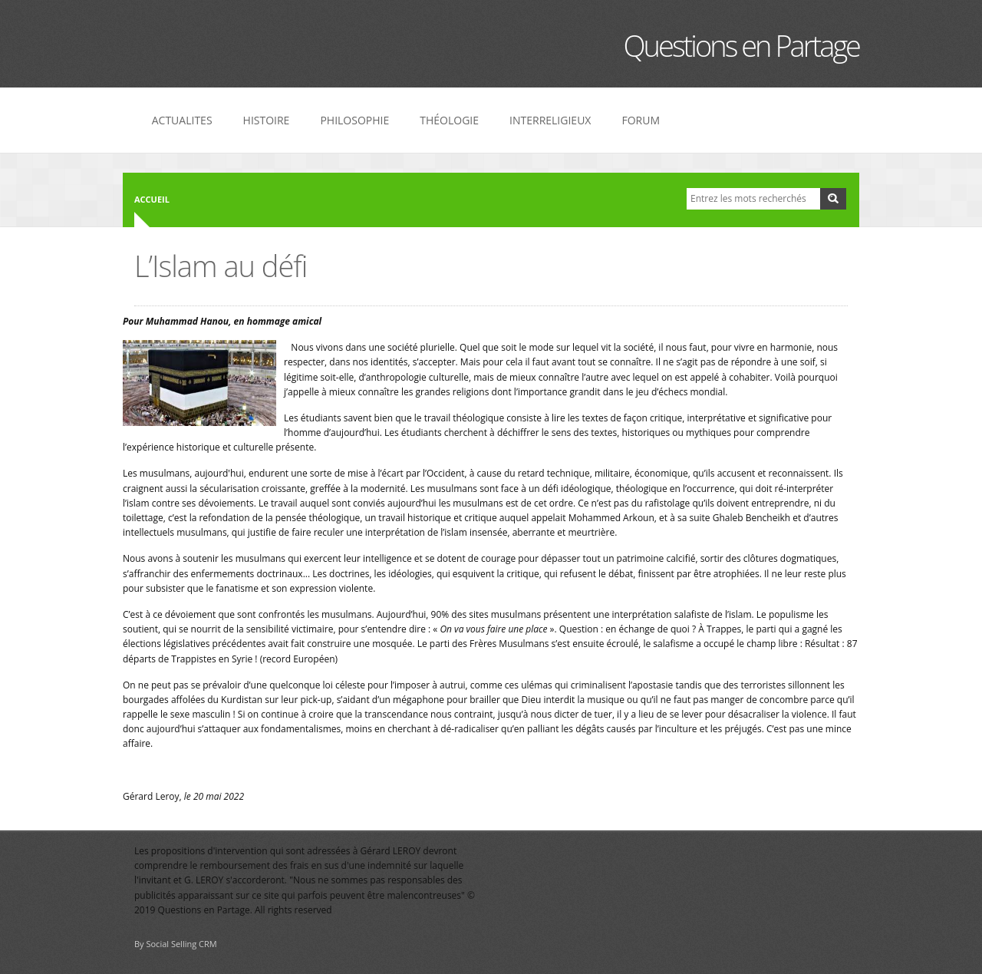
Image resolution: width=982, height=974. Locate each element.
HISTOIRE (266, 120)
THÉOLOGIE (449, 120)
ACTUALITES (182, 120)
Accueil (152, 199)
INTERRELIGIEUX (550, 120)
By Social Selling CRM (175, 943)
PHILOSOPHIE (354, 120)
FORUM (640, 120)
